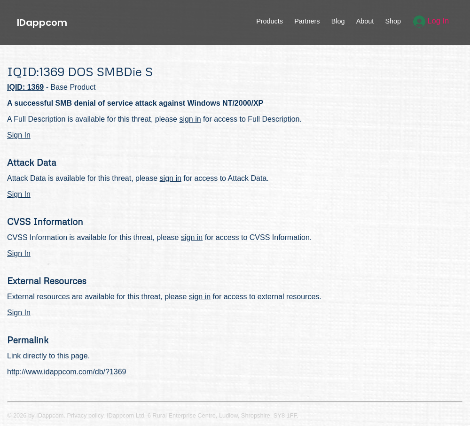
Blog (338, 21)
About (365, 21)
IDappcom (42, 22)
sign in (190, 119)
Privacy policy (85, 415)
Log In (431, 20)
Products (269, 21)
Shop (393, 21)
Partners (307, 21)
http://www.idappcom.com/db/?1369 (66, 372)
